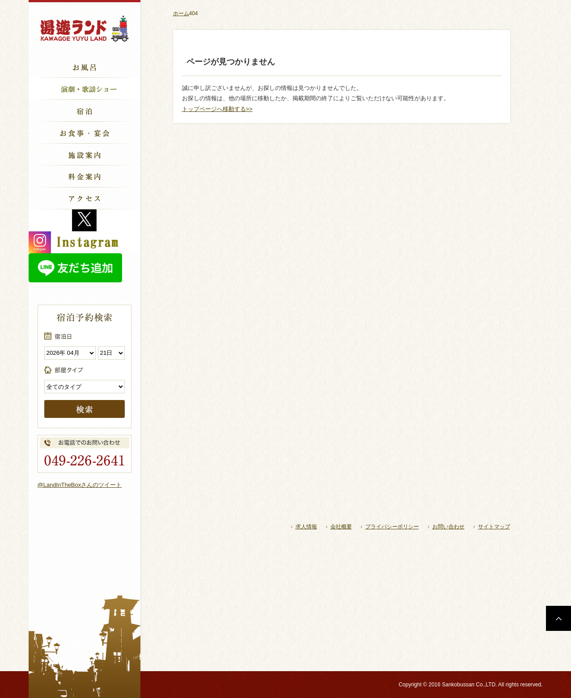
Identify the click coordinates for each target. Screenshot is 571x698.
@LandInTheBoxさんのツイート (80, 484)
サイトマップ (494, 527)
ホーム (181, 13)
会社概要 (341, 527)
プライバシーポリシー (392, 527)
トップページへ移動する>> (217, 109)
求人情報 (306, 527)
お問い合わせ (448, 527)
